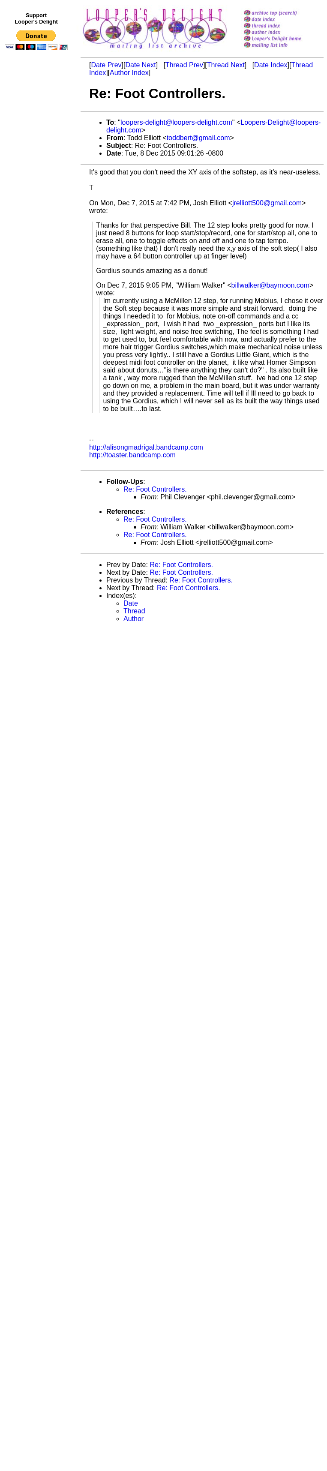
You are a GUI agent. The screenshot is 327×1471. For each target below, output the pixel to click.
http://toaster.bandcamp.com (132, 455)
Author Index (129, 72)
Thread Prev (184, 65)
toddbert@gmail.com (198, 137)
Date (130, 603)
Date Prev (106, 65)
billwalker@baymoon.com (270, 285)
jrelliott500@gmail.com (267, 203)
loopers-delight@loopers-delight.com (176, 122)
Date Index (270, 65)
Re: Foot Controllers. (155, 489)
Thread (134, 611)
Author (133, 618)
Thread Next (226, 65)
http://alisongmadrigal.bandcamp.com (146, 447)
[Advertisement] (37, 230)
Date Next (140, 65)
